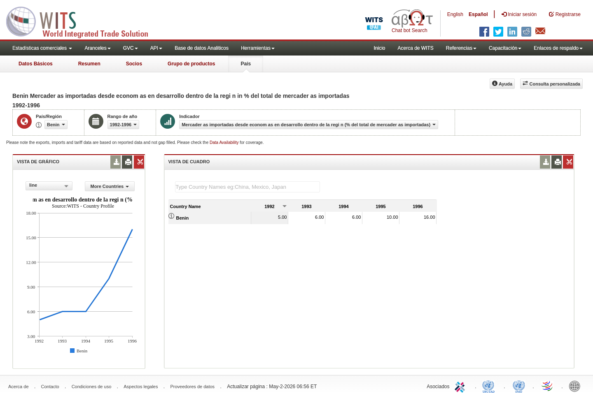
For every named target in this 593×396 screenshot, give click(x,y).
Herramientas (258, 48)
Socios (134, 64)
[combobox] (49, 185)
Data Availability (225, 142)
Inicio (379, 48)
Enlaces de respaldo (558, 48)
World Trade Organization (547, 385)
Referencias (461, 48)
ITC (461, 385)
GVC (130, 48)
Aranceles (97, 48)
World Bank (576, 385)
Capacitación (505, 48)
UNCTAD (490, 385)
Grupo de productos (191, 64)
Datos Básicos (36, 64)
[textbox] (247, 186)
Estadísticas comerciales (42, 48)
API (156, 48)
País (245, 64)
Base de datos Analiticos (202, 48)
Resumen (89, 64)
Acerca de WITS (415, 48)
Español (478, 14)
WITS (82, 20)
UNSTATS (519, 385)
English (455, 14)
